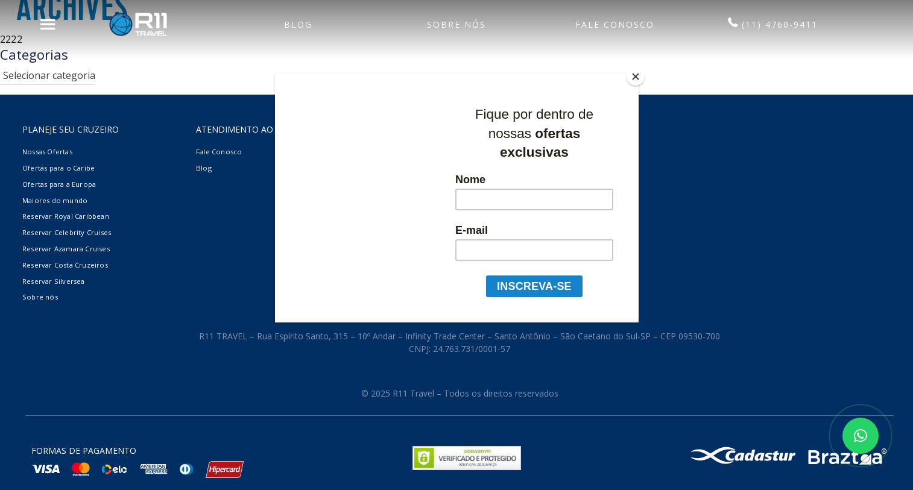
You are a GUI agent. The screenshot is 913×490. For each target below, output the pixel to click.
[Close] (636, 77)
